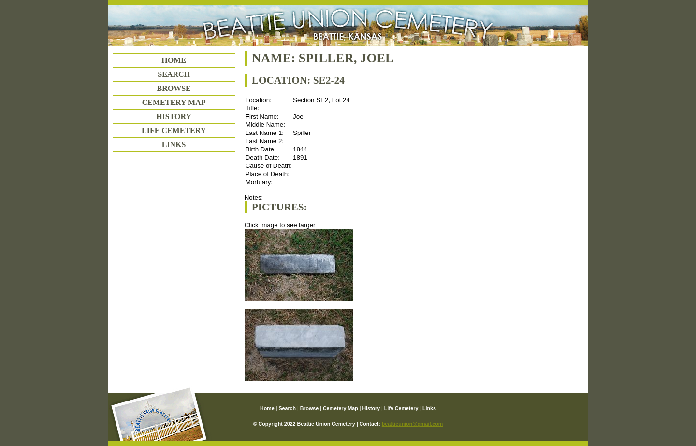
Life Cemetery (174, 130)
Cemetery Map (174, 102)
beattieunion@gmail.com (412, 424)
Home (173, 60)
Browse (173, 88)
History (173, 116)
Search (174, 74)
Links (174, 144)
